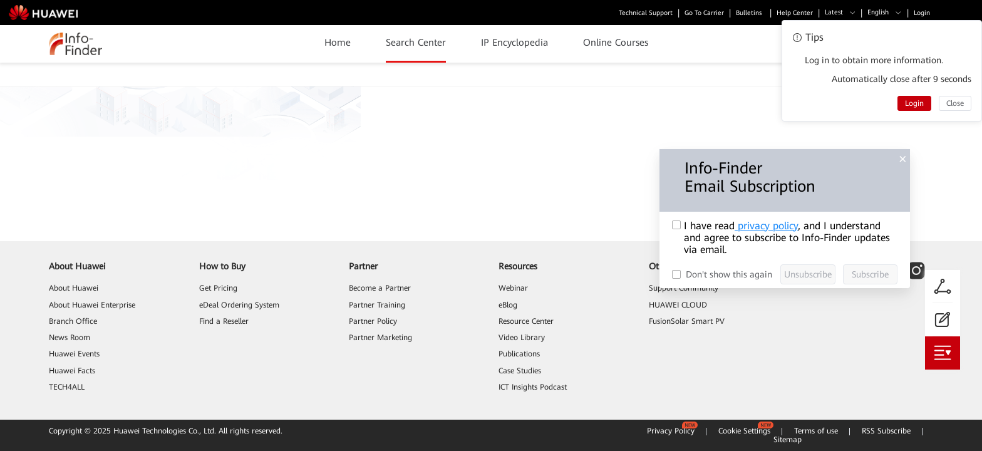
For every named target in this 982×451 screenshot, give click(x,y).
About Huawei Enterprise (92, 305)
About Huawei (73, 288)
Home (337, 42)
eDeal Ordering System (239, 305)
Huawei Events (74, 354)
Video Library (522, 337)
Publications (519, 354)
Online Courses (615, 42)
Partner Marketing (380, 337)
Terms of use (816, 431)
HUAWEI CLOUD (678, 305)
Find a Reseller (224, 321)
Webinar (513, 288)
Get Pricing (218, 288)
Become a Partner (380, 288)
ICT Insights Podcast (533, 387)
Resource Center (526, 321)
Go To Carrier (704, 13)
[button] (840, 12)
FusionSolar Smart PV (687, 321)
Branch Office (73, 321)
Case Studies (520, 370)
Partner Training (377, 305)
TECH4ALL (67, 387)
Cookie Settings (744, 431)
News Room (69, 337)
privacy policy (766, 226)
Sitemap (787, 439)
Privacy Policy (671, 431)
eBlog (508, 305)
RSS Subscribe (886, 431)
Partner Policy (373, 321)
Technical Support (646, 13)
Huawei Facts (72, 370)
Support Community (683, 288)
